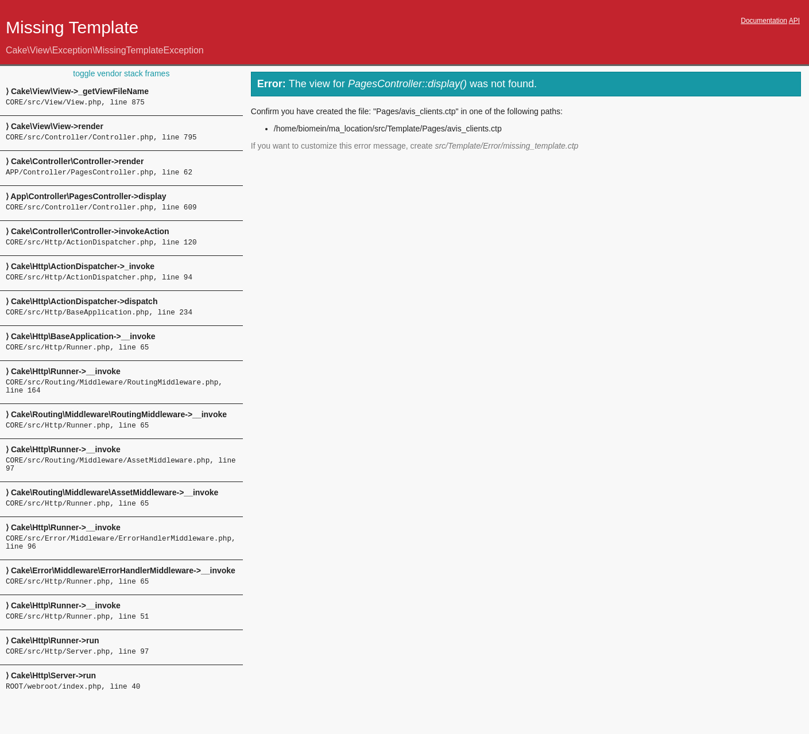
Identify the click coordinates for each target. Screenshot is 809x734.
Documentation (764, 21)
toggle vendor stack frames (121, 73)
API (794, 21)
